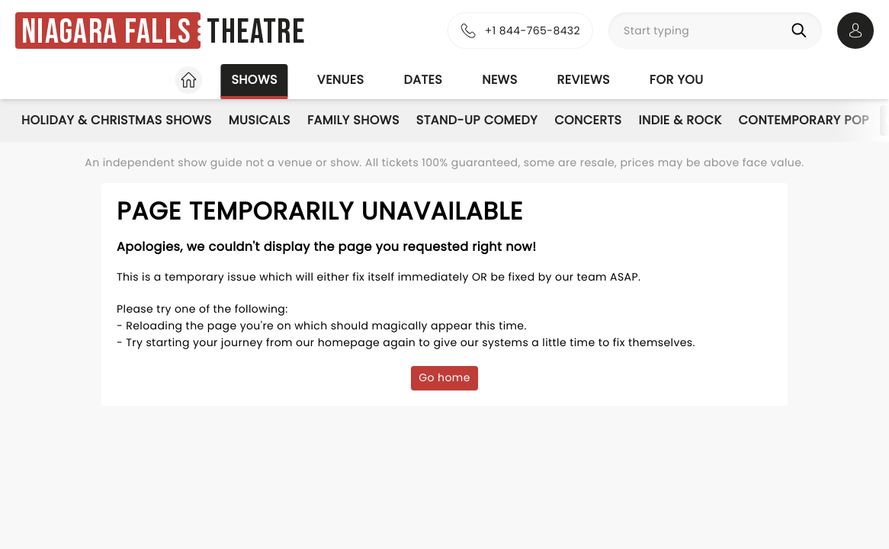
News (499, 79)
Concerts (587, 120)
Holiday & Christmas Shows (116, 120)
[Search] (802, 30)
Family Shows (353, 120)
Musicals (259, 120)
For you (677, 79)
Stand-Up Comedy (477, 120)
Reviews (583, 79)
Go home (444, 377)
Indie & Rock (679, 120)
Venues (340, 79)
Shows (254, 79)
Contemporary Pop (804, 120)
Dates (422, 79)
